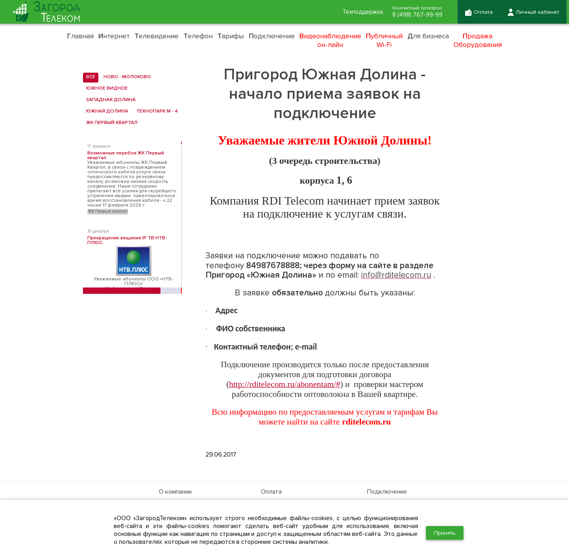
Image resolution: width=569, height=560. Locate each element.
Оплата (271, 492)
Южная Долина (105, 111)
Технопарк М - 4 (155, 111)
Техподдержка (359, 12)
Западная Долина (109, 100)
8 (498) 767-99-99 (416, 15)
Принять (445, 533)
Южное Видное (105, 88)
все (89, 77)
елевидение (156, 36)
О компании (175, 492)
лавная (80, 36)
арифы (230, 36)
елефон (198, 36)
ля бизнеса (428, 36)
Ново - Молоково (125, 77)
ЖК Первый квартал (110, 123)
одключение (272, 36)
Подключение (387, 492)
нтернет (114, 36)
